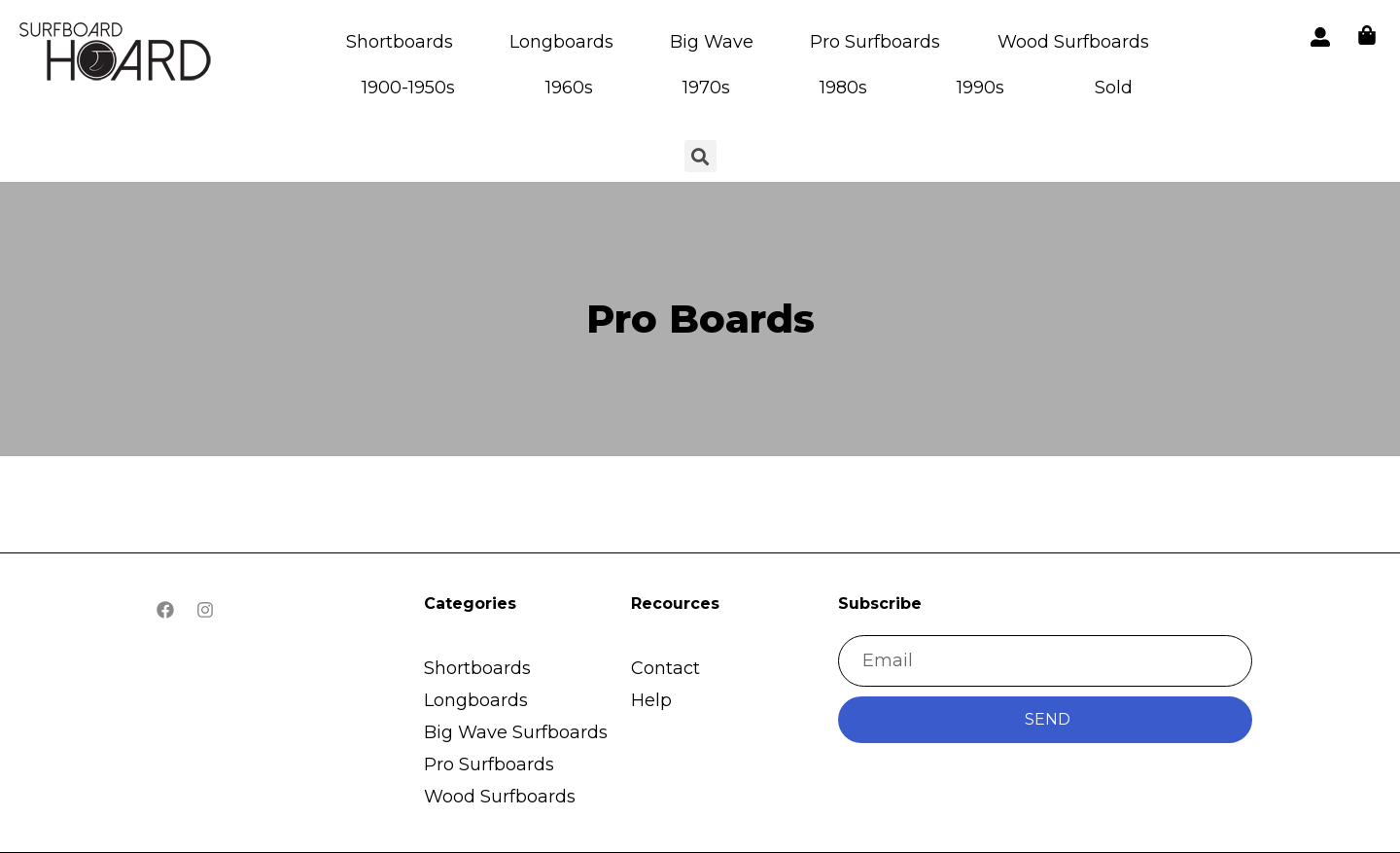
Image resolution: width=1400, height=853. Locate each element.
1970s (706, 87)
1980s (843, 87)
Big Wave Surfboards (516, 732)
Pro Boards (700, 318)
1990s (980, 87)
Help (651, 700)
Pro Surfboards (875, 42)
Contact (665, 668)
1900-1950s (408, 87)
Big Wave (711, 42)
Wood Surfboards (1073, 42)
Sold (1114, 87)
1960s (569, 87)
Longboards (561, 42)
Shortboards (399, 42)
